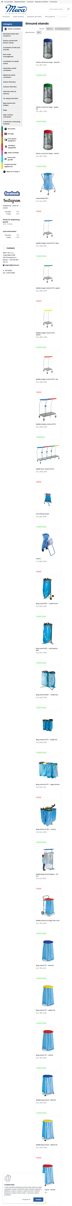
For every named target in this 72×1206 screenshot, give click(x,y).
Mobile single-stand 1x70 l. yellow (37, 202)
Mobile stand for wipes (36, 896)
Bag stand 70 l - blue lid (36, 525)
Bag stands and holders (34, 17)
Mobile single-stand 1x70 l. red (59, 202)
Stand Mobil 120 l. (56, 109)
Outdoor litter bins (10, 87)
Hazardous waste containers (9, 69)
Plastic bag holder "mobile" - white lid (57, 850)
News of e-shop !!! (11, 171)
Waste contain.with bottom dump (10, 42)
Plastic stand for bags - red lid (36, 109)
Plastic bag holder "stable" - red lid (57, 711)
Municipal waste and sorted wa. (11, 35)
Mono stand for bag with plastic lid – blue (59, 989)
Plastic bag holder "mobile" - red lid (34, 850)
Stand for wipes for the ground (58, 896)
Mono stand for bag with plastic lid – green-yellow (37, 1129)
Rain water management (8, 55)
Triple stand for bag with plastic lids (59, 1128)
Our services (8, 2)
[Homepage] (2, 2)
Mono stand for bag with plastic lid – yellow (59, 1035)
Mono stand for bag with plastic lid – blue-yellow (59, 1081)
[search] (68, 10)
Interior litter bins (9, 82)
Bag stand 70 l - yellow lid (58, 525)
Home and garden (9, 159)
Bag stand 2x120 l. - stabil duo (35, 386)
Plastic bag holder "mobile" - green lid (34, 803)
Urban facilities (11, 152)
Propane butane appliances (10, 165)
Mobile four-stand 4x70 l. (59, 248)
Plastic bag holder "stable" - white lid (34, 757)
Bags (5, 110)
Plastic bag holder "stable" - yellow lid (34, 711)
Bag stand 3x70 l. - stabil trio (59, 386)
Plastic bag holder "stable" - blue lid (34, 664)
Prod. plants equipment (10, 140)
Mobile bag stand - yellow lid (35, 618)
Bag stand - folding (35, 988)
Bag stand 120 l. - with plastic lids (58, 340)
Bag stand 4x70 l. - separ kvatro (35, 432)
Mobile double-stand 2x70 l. (35, 249)
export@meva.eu (12, 265)
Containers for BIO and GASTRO (11, 49)
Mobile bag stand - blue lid (59, 571)
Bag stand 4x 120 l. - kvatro (57, 432)
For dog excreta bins (10, 98)
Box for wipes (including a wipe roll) (59, 942)
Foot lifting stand (34, 294)
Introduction (6, 17)
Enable (38, 1199)
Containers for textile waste (11, 62)
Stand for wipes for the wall (36, 942)
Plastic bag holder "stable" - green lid (57, 664)
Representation (19, 2)
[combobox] (50, 29)
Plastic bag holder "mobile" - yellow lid (57, 803)
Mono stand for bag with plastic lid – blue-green (37, 1081)
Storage (9, 134)
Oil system (9, 129)
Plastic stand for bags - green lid (59, 63)
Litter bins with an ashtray (9, 93)
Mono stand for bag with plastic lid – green (37, 1035)
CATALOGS (53, 2)
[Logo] (14, 9)
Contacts (30, 2)
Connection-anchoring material (11, 123)
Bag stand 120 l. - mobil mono (36, 340)
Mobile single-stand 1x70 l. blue (37, 156)
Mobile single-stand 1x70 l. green (59, 156)
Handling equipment (10, 147)
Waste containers (18, 17)
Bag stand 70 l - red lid (36, 571)
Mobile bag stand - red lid (58, 618)
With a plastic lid (50, 17)
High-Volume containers (8, 116)
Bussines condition (41, 2)
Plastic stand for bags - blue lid (36, 63)
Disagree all (26, 1199)
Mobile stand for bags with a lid (58, 479)
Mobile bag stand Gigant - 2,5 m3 (34, 479)
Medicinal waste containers (9, 76)
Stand (52, 294)
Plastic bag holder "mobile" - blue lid (57, 757)
